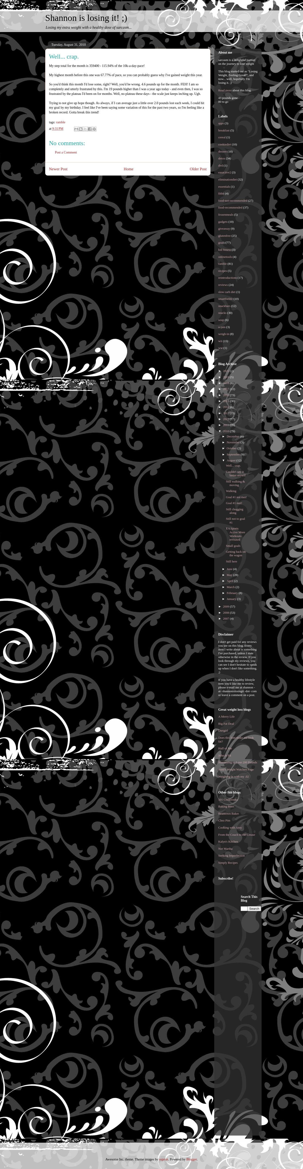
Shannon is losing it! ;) (86, 18)
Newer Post (58, 169)
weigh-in (223, 334)
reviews (223, 285)
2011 (226, 425)
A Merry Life (226, 716)
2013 (226, 413)
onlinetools (225, 257)
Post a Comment (66, 152)
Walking (231, 491)
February (233, 593)
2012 (226, 419)
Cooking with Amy (230, 827)
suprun (163, 1159)
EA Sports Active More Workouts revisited (235, 534)
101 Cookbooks (228, 799)
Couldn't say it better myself (235, 473)
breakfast (224, 130)
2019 (226, 377)
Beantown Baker (228, 813)
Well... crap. (233, 465)
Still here (231, 561)
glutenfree (224, 235)
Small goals (233, 545)
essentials (224, 186)
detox (221, 158)
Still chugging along (234, 511)
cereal (222, 137)
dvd (220, 165)
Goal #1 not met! (236, 497)
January (232, 599)
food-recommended (230, 207)
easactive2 (224, 172)
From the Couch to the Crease (236, 834)
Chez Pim (224, 820)
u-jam (221, 327)
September (234, 454)
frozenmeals (225, 214)
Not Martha (225, 848)
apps (221, 123)
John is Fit (224, 755)
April (230, 581)
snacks (222, 313)
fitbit (221, 193)
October (232, 448)
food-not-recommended (232, 200)
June (230, 569)
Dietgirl (223, 730)
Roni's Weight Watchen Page (236, 769)
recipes (222, 271)
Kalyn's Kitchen (228, 841)
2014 (226, 407)
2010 (226, 431)
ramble (60, 122)
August (231, 460)
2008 (226, 612)
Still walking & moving (235, 483)
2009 (226, 606)
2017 (226, 389)
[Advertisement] (237, 966)
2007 (226, 618)
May (230, 575)
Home (129, 169)
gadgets (223, 221)
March (231, 587)
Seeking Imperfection (231, 855)
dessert (222, 151)
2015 (226, 401)
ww (220, 348)
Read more (225, 90)
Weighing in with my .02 (233, 776)
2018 (226, 383)
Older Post (198, 169)
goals (221, 242)
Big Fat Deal (226, 723)
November (234, 442)
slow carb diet (227, 292)
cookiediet (224, 144)
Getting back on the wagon (235, 553)
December (233, 436)
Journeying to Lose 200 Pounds (237, 762)
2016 (226, 395)
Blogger (191, 1159)
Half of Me (225, 748)
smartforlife (225, 299)
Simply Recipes (228, 862)
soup (221, 320)
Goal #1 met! (234, 503)
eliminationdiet (227, 179)
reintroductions (227, 277)
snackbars (224, 306)
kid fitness (224, 249)
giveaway (224, 228)
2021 (226, 371)
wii (220, 341)
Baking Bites (226, 806)
